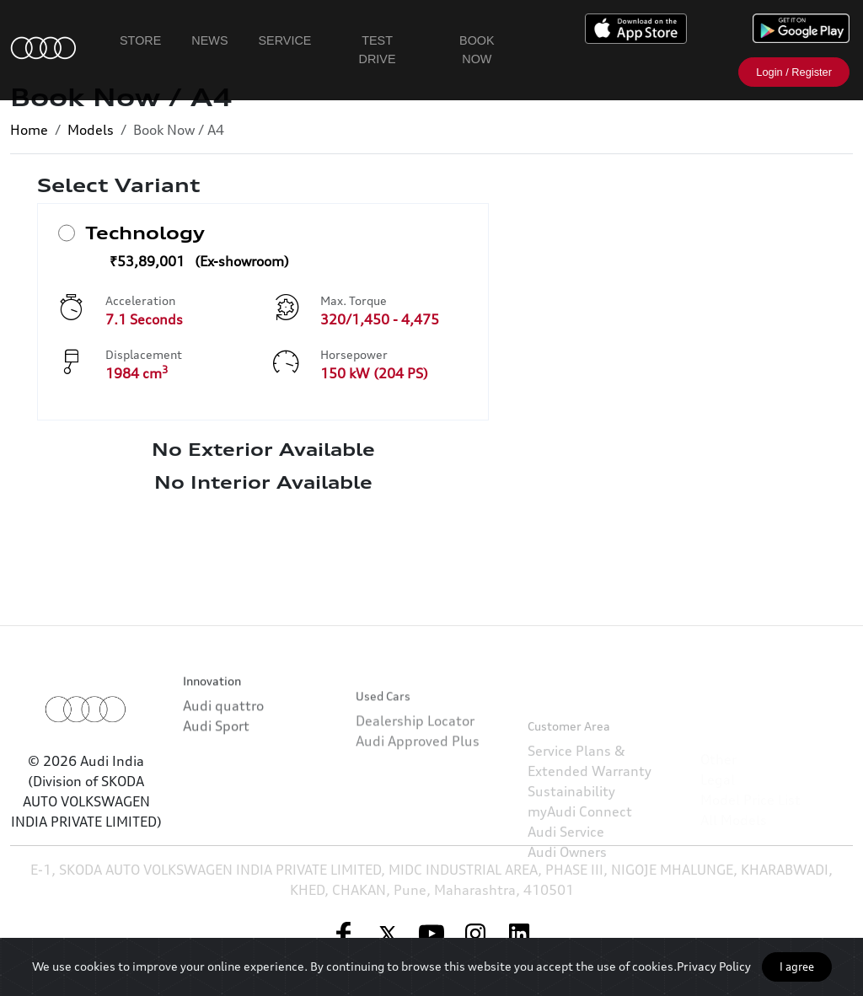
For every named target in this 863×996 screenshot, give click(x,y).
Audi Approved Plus (418, 789)
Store (140, 40)
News (209, 40)
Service (285, 40)
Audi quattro (223, 733)
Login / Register (794, 72)
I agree (797, 966)
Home (29, 129)
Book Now (477, 50)
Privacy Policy (714, 966)
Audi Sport (216, 753)
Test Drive (377, 50)
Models (90, 129)
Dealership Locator (415, 769)
